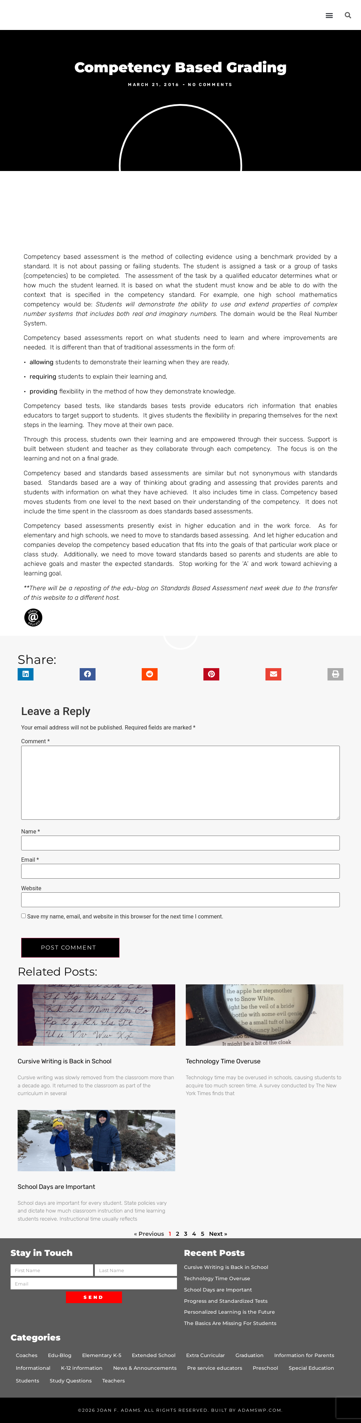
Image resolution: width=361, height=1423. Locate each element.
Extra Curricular (205, 1355)
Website (31, 888)
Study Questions (71, 1381)
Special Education (311, 1368)
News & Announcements (145, 1368)
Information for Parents (304, 1355)
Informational (33, 1368)
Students (27, 1381)
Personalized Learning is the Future (229, 1312)
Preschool (265, 1368)
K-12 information (82, 1368)
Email (30, 860)
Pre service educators (214, 1368)
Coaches (26, 1355)
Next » (218, 1233)
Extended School (154, 1355)
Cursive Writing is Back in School (64, 1061)
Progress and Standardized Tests (226, 1301)
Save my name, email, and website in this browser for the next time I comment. (125, 917)
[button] (329, 15)
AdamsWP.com (259, 1410)
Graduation (249, 1355)
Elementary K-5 (101, 1355)
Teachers (113, 1381)
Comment (35, 741)
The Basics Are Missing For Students (230, 1323)
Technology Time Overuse (223, 1061)
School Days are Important (56, 1187)
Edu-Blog (60, 1355)
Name (30, 832)
